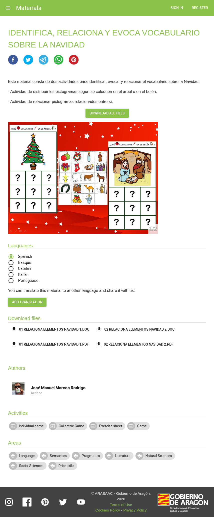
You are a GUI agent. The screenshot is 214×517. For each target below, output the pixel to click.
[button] (13, 60)
